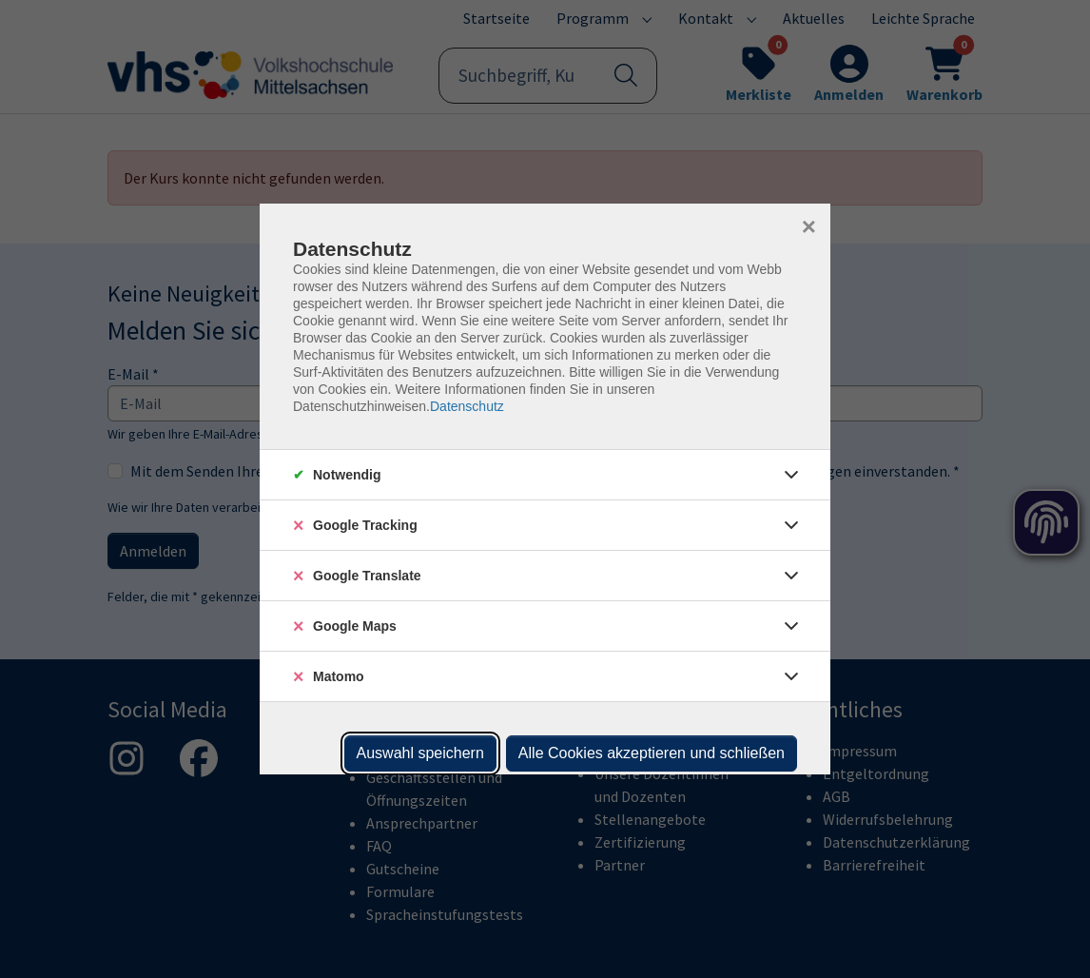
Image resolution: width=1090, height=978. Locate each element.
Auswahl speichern (420, 753)
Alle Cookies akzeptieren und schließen (651, 753)
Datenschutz (467, 406)
